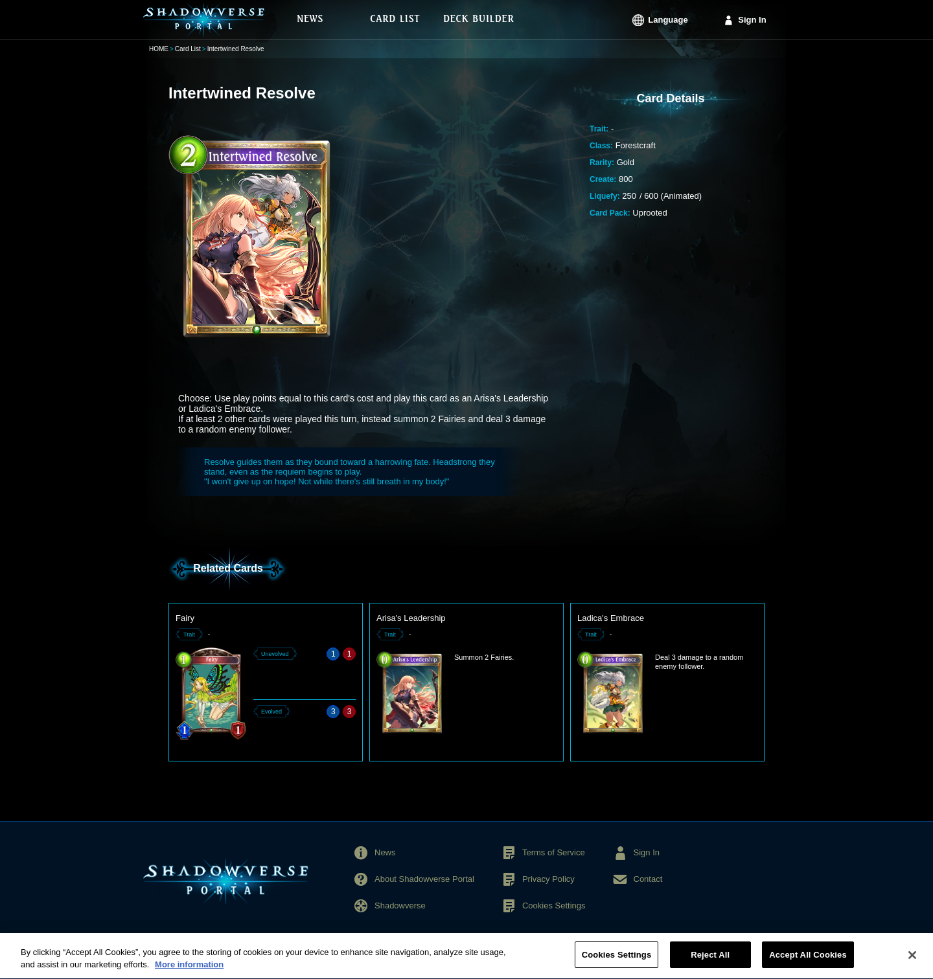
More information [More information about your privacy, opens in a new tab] (189, 972)
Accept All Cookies (808, 962)
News (385, 852)
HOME (158, 48)
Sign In (752, 20)
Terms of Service (553, 852)
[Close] (912, 962)
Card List (188, 48)
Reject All (710, 962)
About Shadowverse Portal (424, 879)
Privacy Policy (548, 879)
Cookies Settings (554, 905)
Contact (648, 879)
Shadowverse (400, 905)
